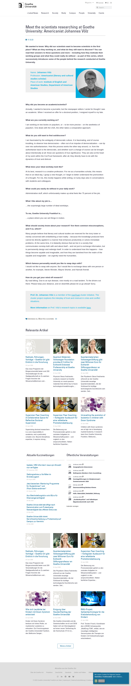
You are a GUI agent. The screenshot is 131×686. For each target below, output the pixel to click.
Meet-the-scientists (46, 319)
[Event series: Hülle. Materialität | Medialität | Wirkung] (82, 491)
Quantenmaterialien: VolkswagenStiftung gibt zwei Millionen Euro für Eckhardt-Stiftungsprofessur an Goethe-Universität (91, 363)
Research (45, 13)
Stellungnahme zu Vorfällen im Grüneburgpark (39, 475)
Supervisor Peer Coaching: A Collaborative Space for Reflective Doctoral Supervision (37, 419)
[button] (65, 646)
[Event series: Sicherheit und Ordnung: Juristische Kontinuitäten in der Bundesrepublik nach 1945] (82, 497)
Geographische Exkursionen (83, 467)
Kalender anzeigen (72, 506)
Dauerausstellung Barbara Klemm (84, 487)
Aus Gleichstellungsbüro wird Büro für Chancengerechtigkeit (42, 496)
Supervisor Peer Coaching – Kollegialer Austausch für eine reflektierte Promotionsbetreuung (65, 419)
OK (96, 681)
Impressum (66, 680)
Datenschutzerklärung (78, 680)
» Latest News (32, 13)
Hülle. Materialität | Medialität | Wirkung (86, 493)
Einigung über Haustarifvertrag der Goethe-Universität (62, 612)
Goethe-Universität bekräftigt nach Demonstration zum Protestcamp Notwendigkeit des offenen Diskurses (42, 507)
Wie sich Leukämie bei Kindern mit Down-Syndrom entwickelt (38, 612)
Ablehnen (101, 681)
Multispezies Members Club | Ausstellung (87, 473)
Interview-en (33, 319)
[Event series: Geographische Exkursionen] (82, 464)
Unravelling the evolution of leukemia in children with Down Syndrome (93, 418)
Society (55, 13)
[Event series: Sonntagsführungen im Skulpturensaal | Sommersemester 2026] (82, 476)
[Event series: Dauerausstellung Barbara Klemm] (82, 485)
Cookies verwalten (92, 680)
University (91, 13)
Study (63, 13)
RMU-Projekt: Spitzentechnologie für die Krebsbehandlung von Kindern (92, 613)
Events (101, 13)
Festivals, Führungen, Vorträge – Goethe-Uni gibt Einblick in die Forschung (37, 359)
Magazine (89, 3)
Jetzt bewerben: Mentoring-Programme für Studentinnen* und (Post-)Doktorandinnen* (43, 486)
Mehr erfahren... (118, 677)
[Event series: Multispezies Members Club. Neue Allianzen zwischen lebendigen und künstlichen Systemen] (82, 470)
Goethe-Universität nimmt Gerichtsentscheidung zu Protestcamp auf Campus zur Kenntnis (44, 519)
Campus (72, 13)
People (82, 13)
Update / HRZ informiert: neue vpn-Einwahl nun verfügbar (44, 466)
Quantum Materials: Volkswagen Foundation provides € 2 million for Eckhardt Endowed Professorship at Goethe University (64, 363)
